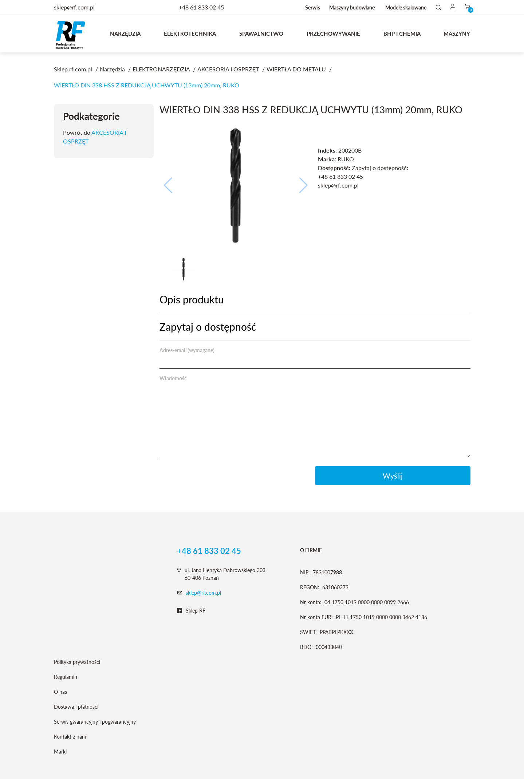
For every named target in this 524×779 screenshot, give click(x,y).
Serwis (312, 7)
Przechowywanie (333, 33)
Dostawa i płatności (76, 707)
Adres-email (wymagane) (186, 350)
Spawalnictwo (261, 33)
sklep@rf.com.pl (203, 593)
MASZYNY (457, 33)
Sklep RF (191, 611)
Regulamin (65, 677)
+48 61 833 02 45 (201, 7)
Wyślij (393, 475)
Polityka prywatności (77, 662)
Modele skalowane (405, 7)
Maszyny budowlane (352, 7)
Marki (60, 751)
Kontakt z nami (70, 736)
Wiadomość (173, 378)
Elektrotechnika (190, 33)
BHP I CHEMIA (402, 33)
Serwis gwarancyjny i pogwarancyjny (95, 722)
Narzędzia (125, 33)
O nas (60, 692)
